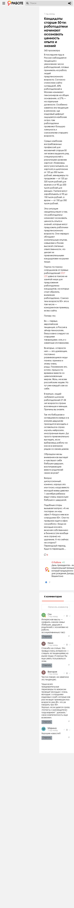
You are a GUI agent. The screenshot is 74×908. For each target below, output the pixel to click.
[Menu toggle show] (4, 3)
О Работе (61, 704)
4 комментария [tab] (57, 739)
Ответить (51, 779)
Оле (54, 756)
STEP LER (53, 340)
